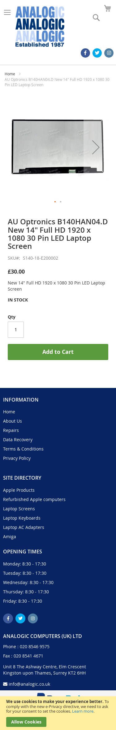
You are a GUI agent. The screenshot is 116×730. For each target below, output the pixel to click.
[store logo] (39, 26)
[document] (58, 713)
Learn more (82, 711)
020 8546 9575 (34, 646)
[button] (96, 147)
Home (10, 73)
